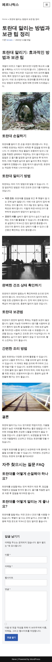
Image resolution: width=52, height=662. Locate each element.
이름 (7, 555)
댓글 (7, 589)
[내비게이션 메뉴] (46, 4)
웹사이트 (9, 577)
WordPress (35, 659)
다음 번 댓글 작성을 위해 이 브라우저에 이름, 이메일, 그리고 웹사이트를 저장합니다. (26, 629)
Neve (14, 659)
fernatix (10, 40)
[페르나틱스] (10, 4)
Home (4, 19)
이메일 (8, 566)
